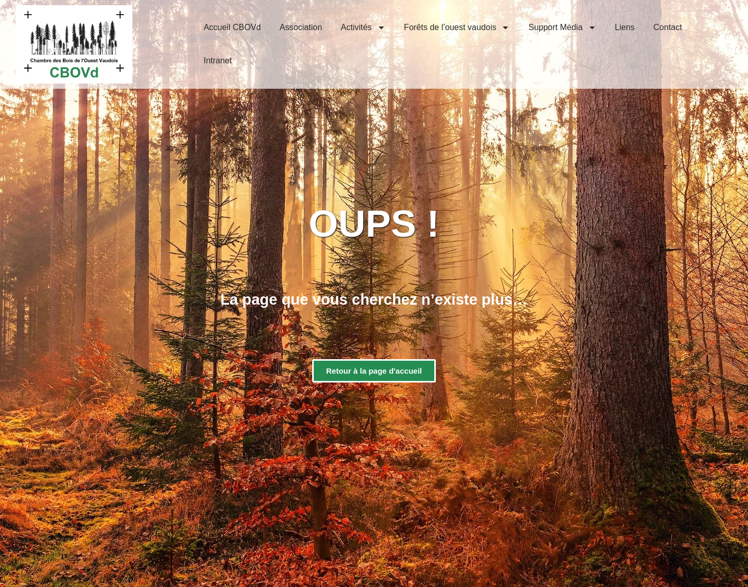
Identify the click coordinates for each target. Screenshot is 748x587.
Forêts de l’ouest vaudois (457, 27)
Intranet (218, 60)
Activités (363, 27)
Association (300, 27)
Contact (667, 27)
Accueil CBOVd (232, 27)
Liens (625, 27)
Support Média (562, 27)
